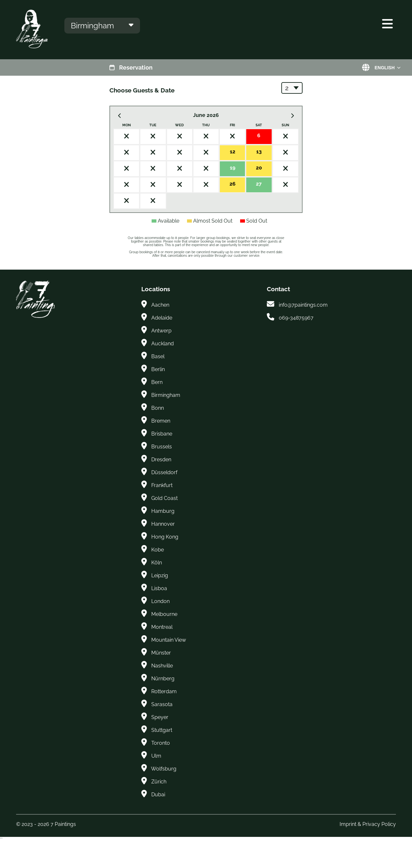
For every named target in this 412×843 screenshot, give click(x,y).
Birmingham (165, 395)
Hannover (163, 524)
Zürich (158, 782)
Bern (157, 382)
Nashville (162, 666)
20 (259, 168)
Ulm (156, 756)
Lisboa (159, 588)
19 (232, 168)
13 (259, 151)
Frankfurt (162, 485)
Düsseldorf (164, 472)
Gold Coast (164, 498)
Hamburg (162, 511)
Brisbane (161, 434)
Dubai (158, 794)
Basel (157, 356)
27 (259, 184)
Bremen (160, 421)
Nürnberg (162, 678)
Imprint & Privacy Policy (368, 824)
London (160, 601)
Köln (156, 563)
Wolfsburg (163, 769)
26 (232, 184)
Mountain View (168, 640)
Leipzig (159, 575)
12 (232, 151)
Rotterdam (164, 691)
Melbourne (164, 614)
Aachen (160, 305)
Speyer (159, 717)
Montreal (162, 627)
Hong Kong (164, 537)
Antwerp (161, 331)
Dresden (161, 459)
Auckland (162, 343)
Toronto (160, 743)
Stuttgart (161, 730)
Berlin (158, 369)
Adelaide (161, 318)
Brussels (161, 447)
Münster (161, 653)
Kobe (157, 550)
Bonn (157, 408)
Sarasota (162, 704)
